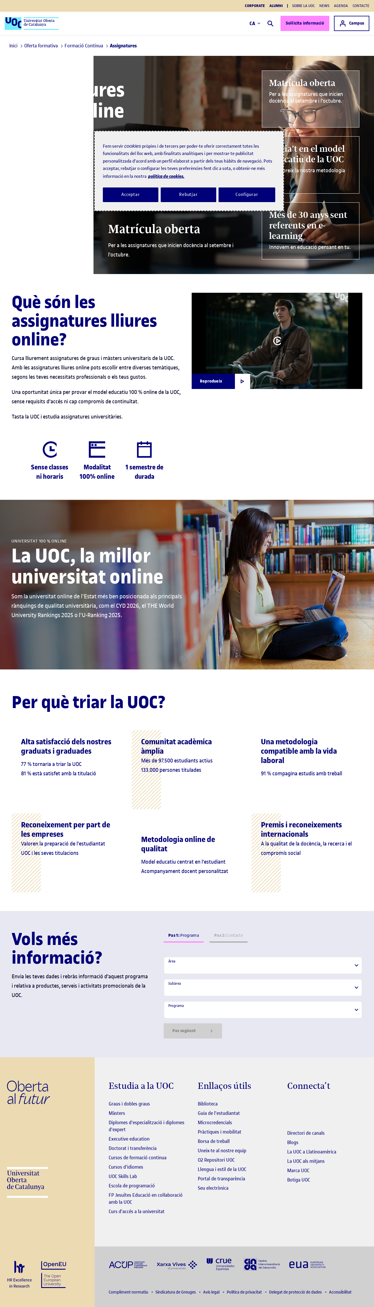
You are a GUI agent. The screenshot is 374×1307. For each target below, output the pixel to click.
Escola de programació (132, 1185)
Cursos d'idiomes (126, 1167)
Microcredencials (215, 1122)
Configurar (247, 194)
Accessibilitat (340, 1292)
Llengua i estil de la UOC (222, 1169)
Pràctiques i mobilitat (219, 1132)
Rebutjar (188, 194)
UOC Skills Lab (123, 1176)
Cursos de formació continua (138, 1157)
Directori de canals (306, 1133)
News (324, 5)
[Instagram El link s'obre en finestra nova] (291, 1104)
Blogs (292, 1142)
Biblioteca (208, 1104)
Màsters (117, 1113)
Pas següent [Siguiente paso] (192, 1030)
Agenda (341, 5)
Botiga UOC (298, 1180)
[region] (189, 171)
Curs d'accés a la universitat (137, 1211)
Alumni (276, 6)
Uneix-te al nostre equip (222, 1150)
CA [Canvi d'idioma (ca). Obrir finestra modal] (255, 23)
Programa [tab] (183, 935)
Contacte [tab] (228, 935)
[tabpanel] (263, 998)
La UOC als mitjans (306, 1161)
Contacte (361, 5)
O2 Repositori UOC (216, 1160)
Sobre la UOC (303, 5)
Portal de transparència (221, 1178)
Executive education (129, 1139)
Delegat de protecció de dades (296, 1292)
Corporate (255, 6)
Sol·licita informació (305, 23)
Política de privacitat (245, 1292)
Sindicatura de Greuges (176, 1292)
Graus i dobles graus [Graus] (129, 1104)
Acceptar (130, 194)
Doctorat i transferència (133, 1148)
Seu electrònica (213, 1188)
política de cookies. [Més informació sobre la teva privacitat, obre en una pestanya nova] (166, 176)
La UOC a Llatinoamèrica (311, 1151)
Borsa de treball (214, 1141)
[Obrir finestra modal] (221, 381)
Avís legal (211, 1292)
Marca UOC (298, 1170)
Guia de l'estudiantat (219, 1113)
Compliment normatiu (129, 1292)
